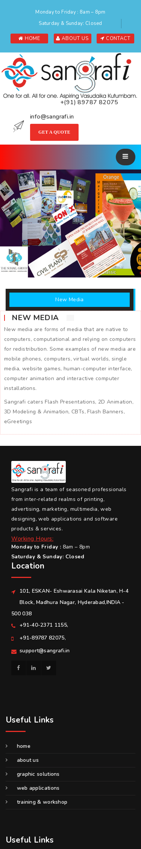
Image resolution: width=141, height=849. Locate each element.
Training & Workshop (36, 802)
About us (22, 760)
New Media (69, 299)
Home (18, 746)
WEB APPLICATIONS (32, 788)
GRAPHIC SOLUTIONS (33, 774)
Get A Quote (54, 132)
